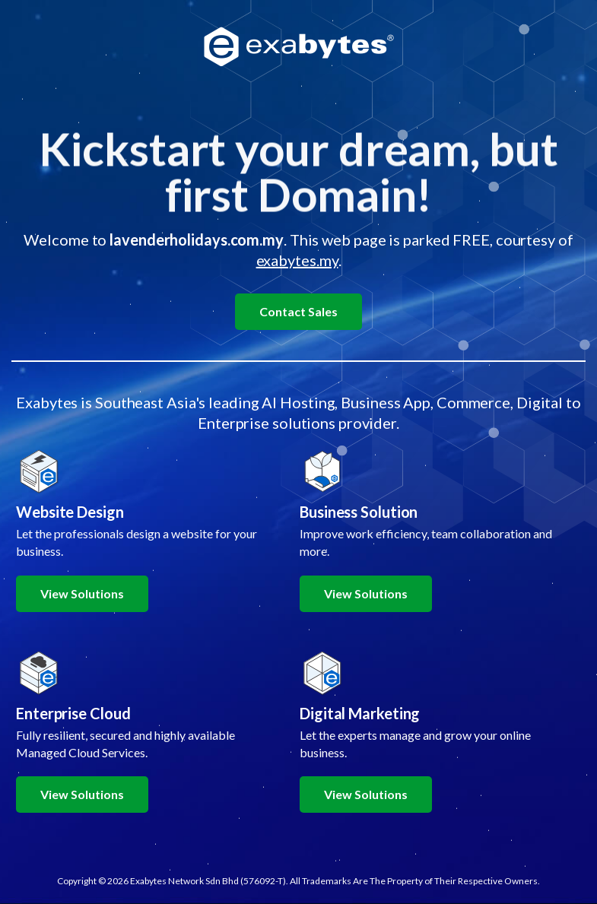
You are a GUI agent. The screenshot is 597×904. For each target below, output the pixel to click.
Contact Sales (298, 311)
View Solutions (82, 593)
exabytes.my (297, 260)
